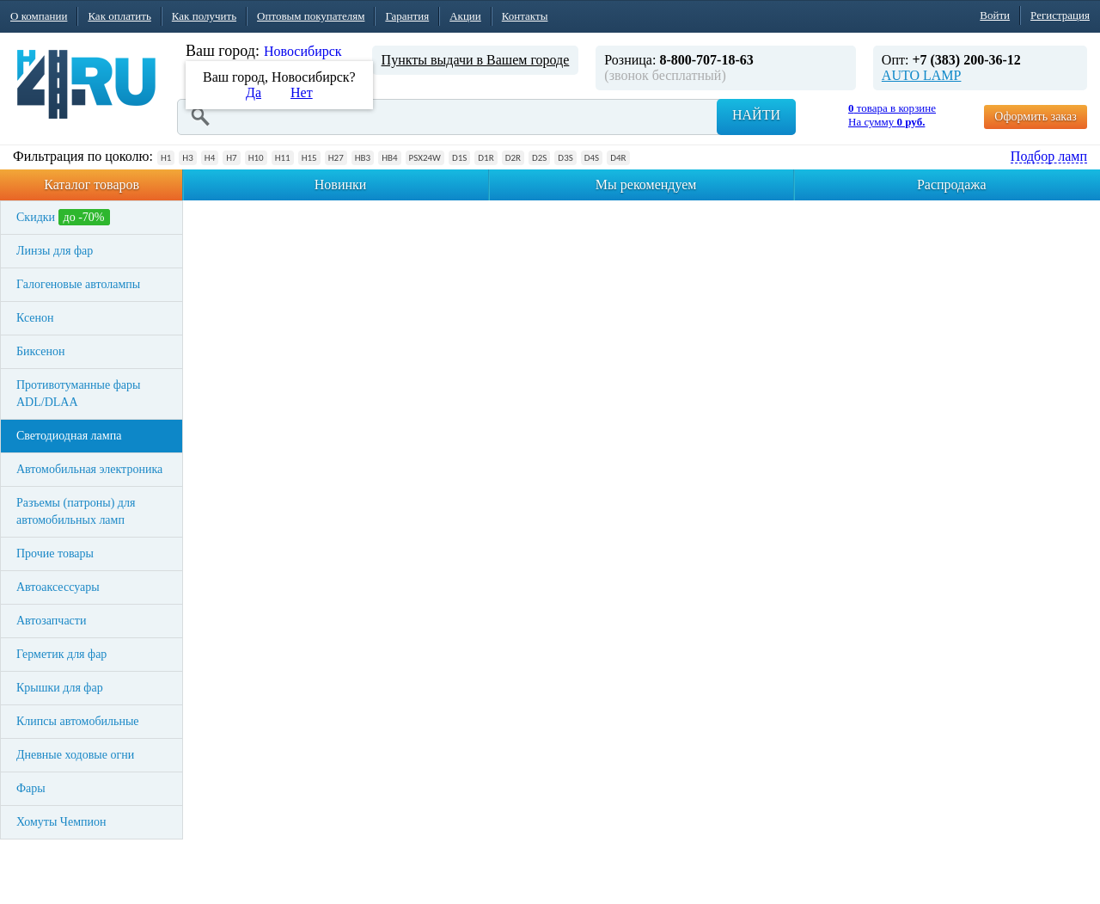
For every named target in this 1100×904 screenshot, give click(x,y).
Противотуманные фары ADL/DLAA (78, 393)
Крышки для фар (59, 687)
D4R (618, 157)
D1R (485, 157)
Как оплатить (119, 15)
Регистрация (1060, 15)
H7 (231, 157)
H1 (166, 157)
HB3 (362, 157)
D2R (513, 157)
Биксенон (40, 351)
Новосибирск (303, 51)
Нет (301, 92)
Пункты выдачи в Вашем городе (476, 59)
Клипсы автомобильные (77, 721)
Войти (995, 15)
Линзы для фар (54, 250)
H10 (256, 157)
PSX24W (425, 157)
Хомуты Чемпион (61, 821)
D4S (591, 157)
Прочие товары (55, 553)
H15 (309, 157)
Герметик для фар (61, 654)
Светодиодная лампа (68, 435)
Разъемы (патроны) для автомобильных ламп (75, 511)
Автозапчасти (51, 620)
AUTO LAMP (922, 75)
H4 (210, 157)
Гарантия (407, 15)
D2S (539, 157)
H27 (336, 157)
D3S (565, 157)
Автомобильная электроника (89, 469)
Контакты (525, 15)
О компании (38, 15)
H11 (282, 157)
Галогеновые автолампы (78, 284)
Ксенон (35, 317)
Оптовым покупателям (310, 15)
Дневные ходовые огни (75, 754)
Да (253, 92)
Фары (31, 788)
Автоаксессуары (58, 587)
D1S (459, 157)
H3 (187, 157)
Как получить (204, 15)
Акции (465, 15)
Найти (756, 115)
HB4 (389, 157)
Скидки (63, 217)
